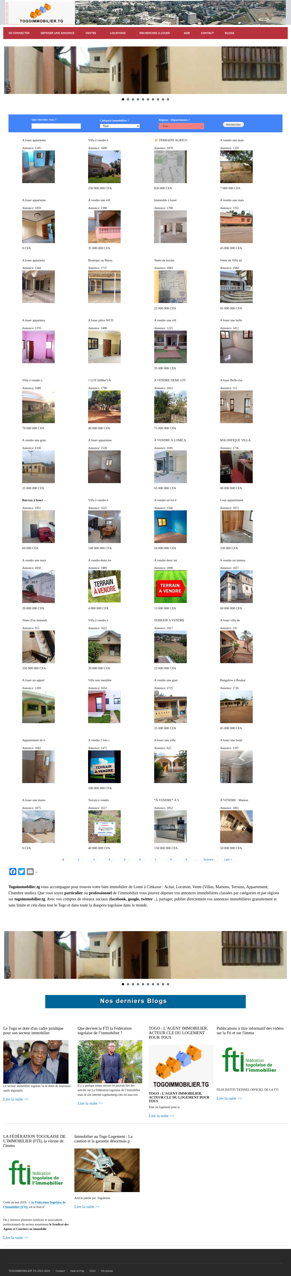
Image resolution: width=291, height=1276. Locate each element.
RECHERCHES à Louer (155, 33)
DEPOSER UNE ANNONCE (57, 33)
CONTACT (207, 33)
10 (168, 99)
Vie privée (107, 1271)
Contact (60, 1271)
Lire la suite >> (16, 1099)
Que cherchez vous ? (44, 119)
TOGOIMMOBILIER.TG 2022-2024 (29, 1271)
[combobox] (181, 126)
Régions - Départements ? (174, 119)
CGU (92, 1271)
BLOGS (229, 33)
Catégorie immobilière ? (114, 120)
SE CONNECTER (19, 33)
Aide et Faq (77, 1271)
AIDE (187, 33)
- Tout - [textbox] (165, 126)
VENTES (90, 33)
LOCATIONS (118, 33)
